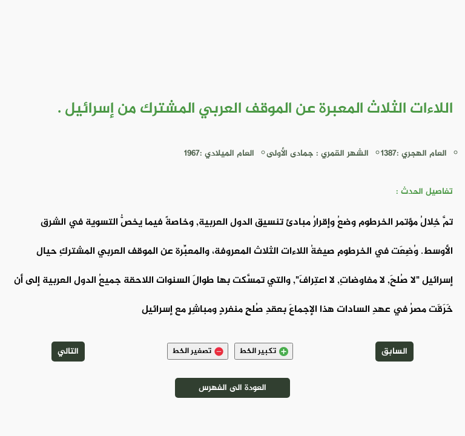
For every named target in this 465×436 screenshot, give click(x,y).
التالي (68, 351)
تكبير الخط (263, 351)
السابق (394, 351)
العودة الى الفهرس (232, 388)
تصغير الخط (197, 351)
